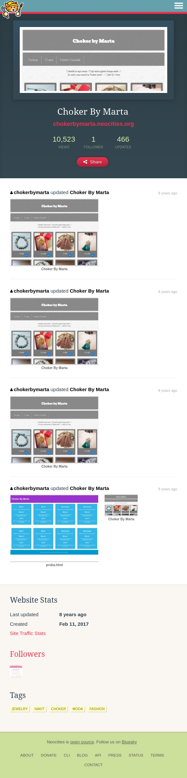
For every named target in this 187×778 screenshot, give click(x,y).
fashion (97, 709)
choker (58, 709)
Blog (82, 755)
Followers (27, 654)
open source (82, 741)
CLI (67, 755)
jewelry (20, 709)
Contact (93, 765)
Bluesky (129, 741)
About (27, 755)
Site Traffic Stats (28, 633)
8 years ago (167, 193)
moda (77, 709)
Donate (49, 755)
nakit (39, 709)
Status (136, 755)
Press (114, 755)
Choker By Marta (89, 192)
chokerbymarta (29, 192)
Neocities (56, 741)
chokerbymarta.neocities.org (93, 124)
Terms (157, 755)
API (98, 755)
